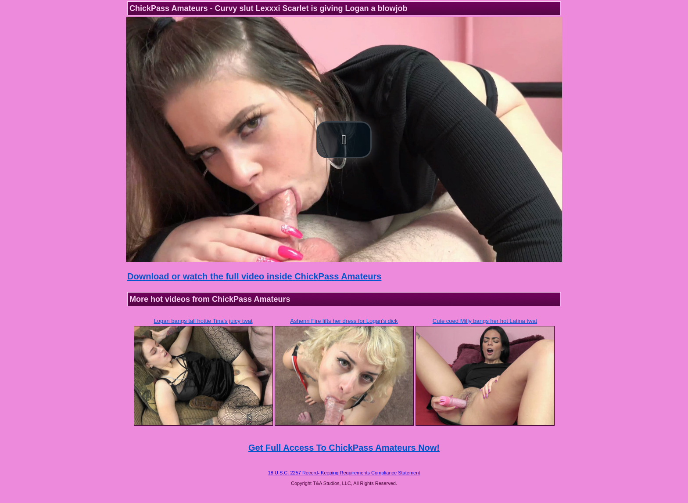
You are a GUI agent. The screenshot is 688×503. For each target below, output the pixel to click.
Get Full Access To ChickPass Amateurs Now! (344, 447)
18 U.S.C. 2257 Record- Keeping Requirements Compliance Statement (344, 472)
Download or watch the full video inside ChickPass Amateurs (254, 276)
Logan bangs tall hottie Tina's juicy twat (203, 321)
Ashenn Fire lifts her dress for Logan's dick (344, 321)
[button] (344, 139)
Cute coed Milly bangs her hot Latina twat (485, 321)
